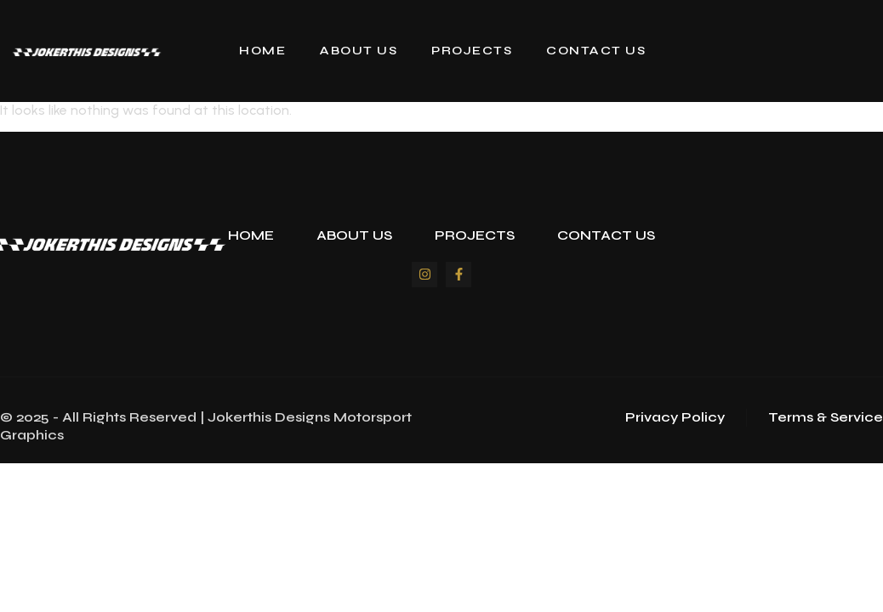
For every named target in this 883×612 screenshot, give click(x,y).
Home (262, 50)
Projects (471, 50)
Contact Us (596, 50)
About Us (358, 50)
